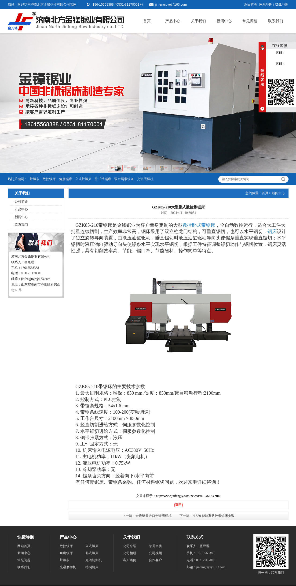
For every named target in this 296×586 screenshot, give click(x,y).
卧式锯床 (92, 553)
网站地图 (265, 4)
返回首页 (250, 4)
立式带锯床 (83, 179)
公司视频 (155, 553)
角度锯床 (65, 179)
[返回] (178, 505)
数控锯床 (49, 179)
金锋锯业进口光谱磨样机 (153, 516)
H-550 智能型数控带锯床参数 (213, 516)
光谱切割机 (93, 560)
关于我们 (198, 21)
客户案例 (129, 560)
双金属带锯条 (124, 179)
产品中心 (172, 21)
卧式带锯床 (103, 179)
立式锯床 (92, 546)
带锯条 (35, 179)
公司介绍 (129, 546)
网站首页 (23, 546)
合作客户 (155, 560)
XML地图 (281, 4)
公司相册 (129, 553)
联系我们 (275, 21)
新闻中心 (224, 21)
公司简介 (21, 201)
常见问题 (249, 21)
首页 (147, 21)
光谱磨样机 (145, 179)
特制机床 (92, 567)
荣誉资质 (155, 546)
